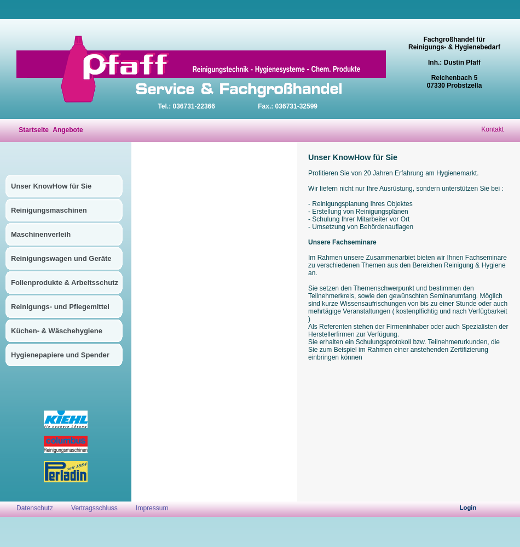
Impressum (152, 508)
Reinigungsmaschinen (49, 210)
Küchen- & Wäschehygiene (56, 331)
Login (468, 507)
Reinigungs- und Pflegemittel (60, 307)
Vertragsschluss (94, 508)
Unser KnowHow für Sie (51, 186)
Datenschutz (35, 508)
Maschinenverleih (41, 234)
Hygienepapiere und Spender (60, 355)
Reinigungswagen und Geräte (61, 258)
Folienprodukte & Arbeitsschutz (64, 282)
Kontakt (492, 129)
